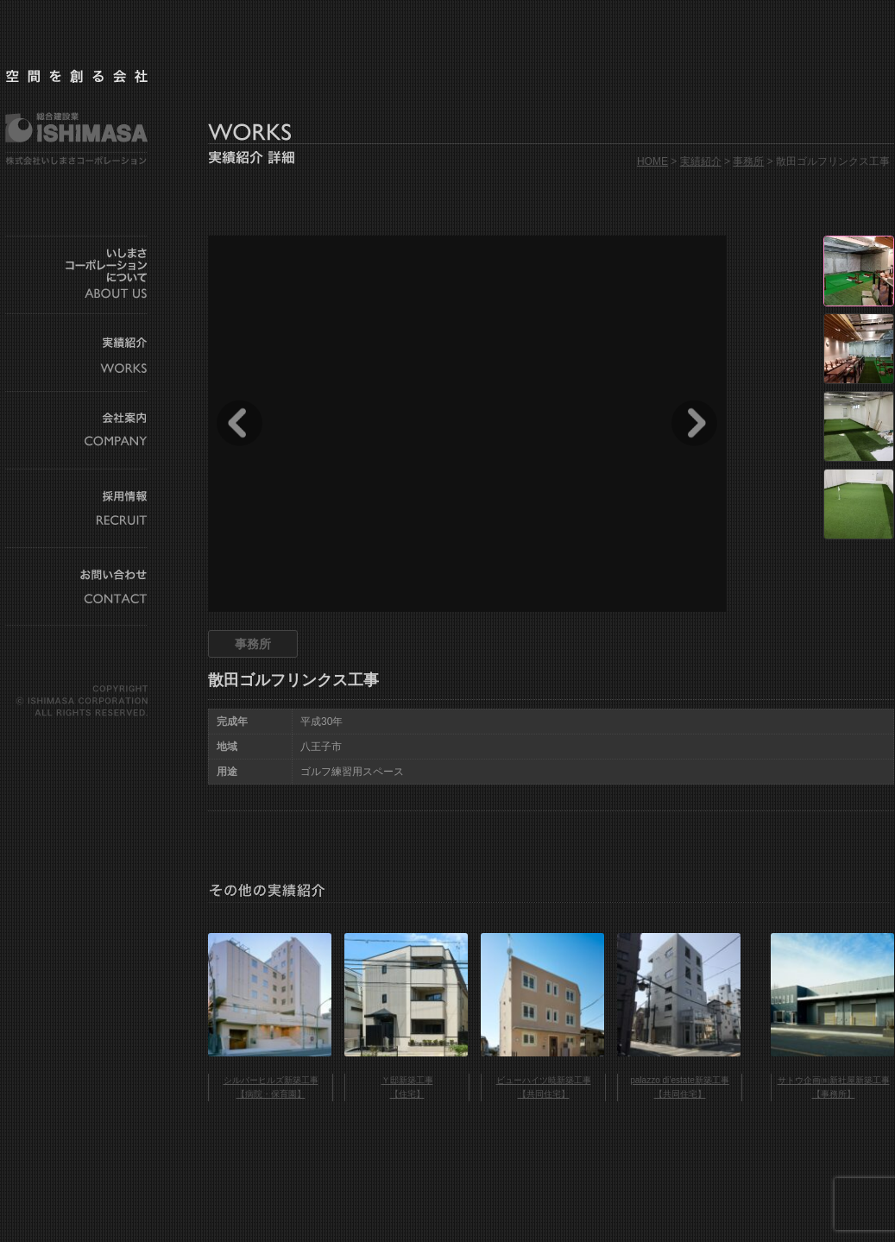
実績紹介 (701, 161)
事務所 (748, 161)
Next (694, 423)
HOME (652, 161)
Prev (239, 423)
